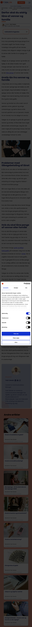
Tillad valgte (16, 338)
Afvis (16, 342)
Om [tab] (26, 287)
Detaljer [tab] (16, 287)
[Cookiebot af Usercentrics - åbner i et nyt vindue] (23, 284)
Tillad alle (16, 333)
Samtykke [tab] (5, 287)
